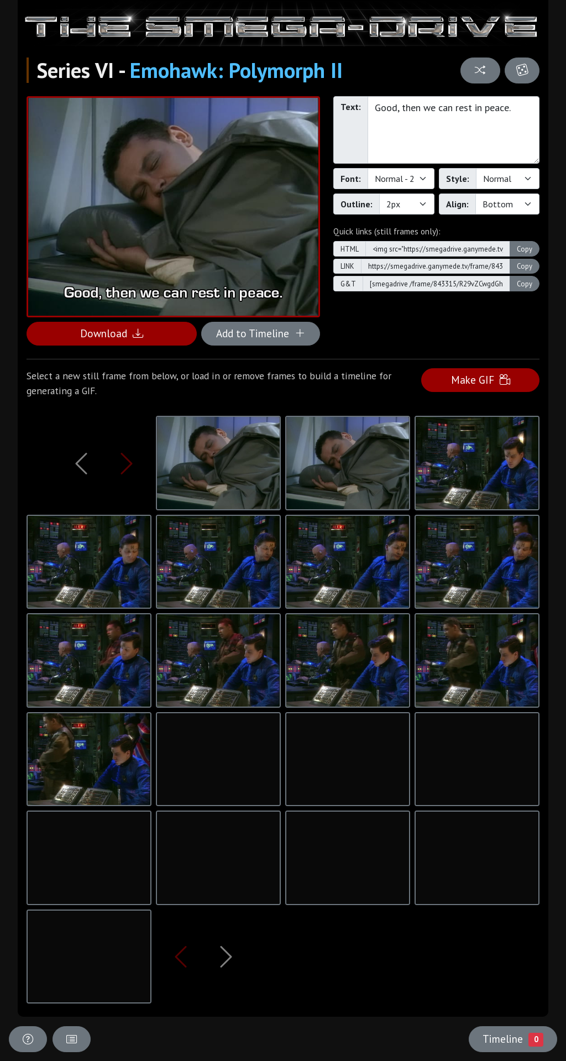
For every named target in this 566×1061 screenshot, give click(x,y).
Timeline (513, 1039)
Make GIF (480, 379)
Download (111, 333)
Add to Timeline (260, 333)
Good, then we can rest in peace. (453, 130)
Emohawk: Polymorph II (236, 70)
